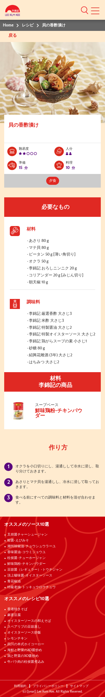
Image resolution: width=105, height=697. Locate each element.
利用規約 (20, 686)
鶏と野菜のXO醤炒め (23, 656)
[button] (84, 10)
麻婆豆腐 (14, 615)
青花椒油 (14, 581)
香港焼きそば (17, 609)
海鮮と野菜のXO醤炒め (24, 650)
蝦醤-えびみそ (18, 540)
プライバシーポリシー (48, 686)
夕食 (52, 181)
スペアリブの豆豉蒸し (24, 627)
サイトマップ (79, 686)
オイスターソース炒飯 (24, 632)
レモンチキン (17, 638)
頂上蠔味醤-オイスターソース (29, 575)
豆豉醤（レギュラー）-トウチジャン (34, 569)
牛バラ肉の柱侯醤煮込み (25, 662)
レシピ (28, 25)
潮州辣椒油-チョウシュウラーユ (31, 546)
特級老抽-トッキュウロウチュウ (31, 587)
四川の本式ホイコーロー (25, 644)
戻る (13, 35)
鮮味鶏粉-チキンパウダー (26, 564)
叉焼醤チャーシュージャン (27, 534)
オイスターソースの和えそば (29, 621)
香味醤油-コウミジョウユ (26, 552)
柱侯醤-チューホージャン (26, 558)
